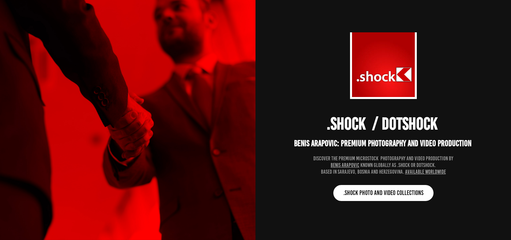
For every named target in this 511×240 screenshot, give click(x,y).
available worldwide (425, 172)
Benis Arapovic (345, 165)
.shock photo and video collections (383, 192)
